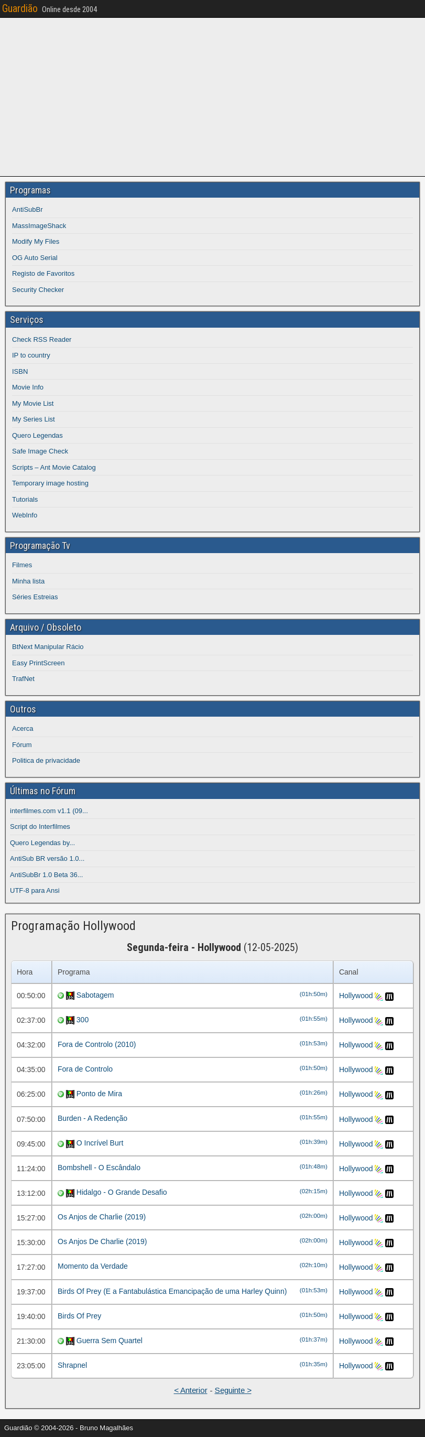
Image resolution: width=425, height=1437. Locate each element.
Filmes (22, 565)
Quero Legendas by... (42, 843)
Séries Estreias (35, 597)
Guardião (20, 8)
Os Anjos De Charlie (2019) (102, 1241)
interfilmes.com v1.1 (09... (49, 811)
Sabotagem (95, 995)
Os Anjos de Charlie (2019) (102, 1217)
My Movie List (32, 403)
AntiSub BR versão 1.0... (47, 858)
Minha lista (28, 581)
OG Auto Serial (35, 258)
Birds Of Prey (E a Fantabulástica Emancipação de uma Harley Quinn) (172, 1291)
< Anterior (191, 1390)
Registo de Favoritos (43, 273)
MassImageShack (39, 226)
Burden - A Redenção (92, 1118)
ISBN (20, 371)
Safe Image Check (40, 451)
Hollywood (356, 995)
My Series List (33, 419)
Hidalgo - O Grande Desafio (122, 1192)
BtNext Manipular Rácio (48, 647)
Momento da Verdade (93, 1266)
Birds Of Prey (79, 1316)
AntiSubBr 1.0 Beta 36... (46, 875)
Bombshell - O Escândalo (99, 1167)
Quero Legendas (37, 435)
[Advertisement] (214, 95)
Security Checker (38, 290)
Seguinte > (233, 1390)
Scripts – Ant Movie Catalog (54, 467)
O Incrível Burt (100, 1143)
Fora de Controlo (85, 1069)
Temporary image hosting (50, 483)
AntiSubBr (27, 209)
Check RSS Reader (41, 339)
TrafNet (23, 679)
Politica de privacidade (46, 760)
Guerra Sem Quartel (110, 1340)
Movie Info (27, 387)
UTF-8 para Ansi (35, 890)
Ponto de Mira (99, 1093)
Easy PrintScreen (38, 663)
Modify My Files (35, 241)
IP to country (31, 355)
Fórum (22, 745)
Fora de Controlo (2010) (97, 1044)
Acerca (22, 728)
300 (83, 1019)
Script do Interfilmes (40, 826)
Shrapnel (72, 1365)
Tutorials (25, 499)
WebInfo (24, 515)
